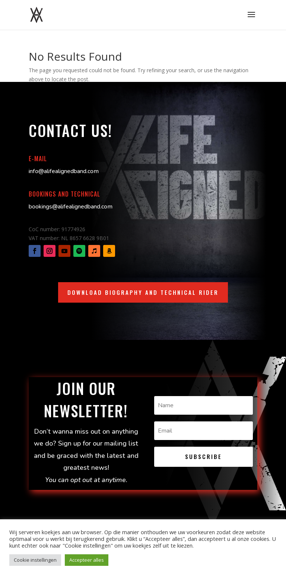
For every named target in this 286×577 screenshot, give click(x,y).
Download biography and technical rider (143, 292)
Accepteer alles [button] (86, 560)
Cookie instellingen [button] (35, 560)
